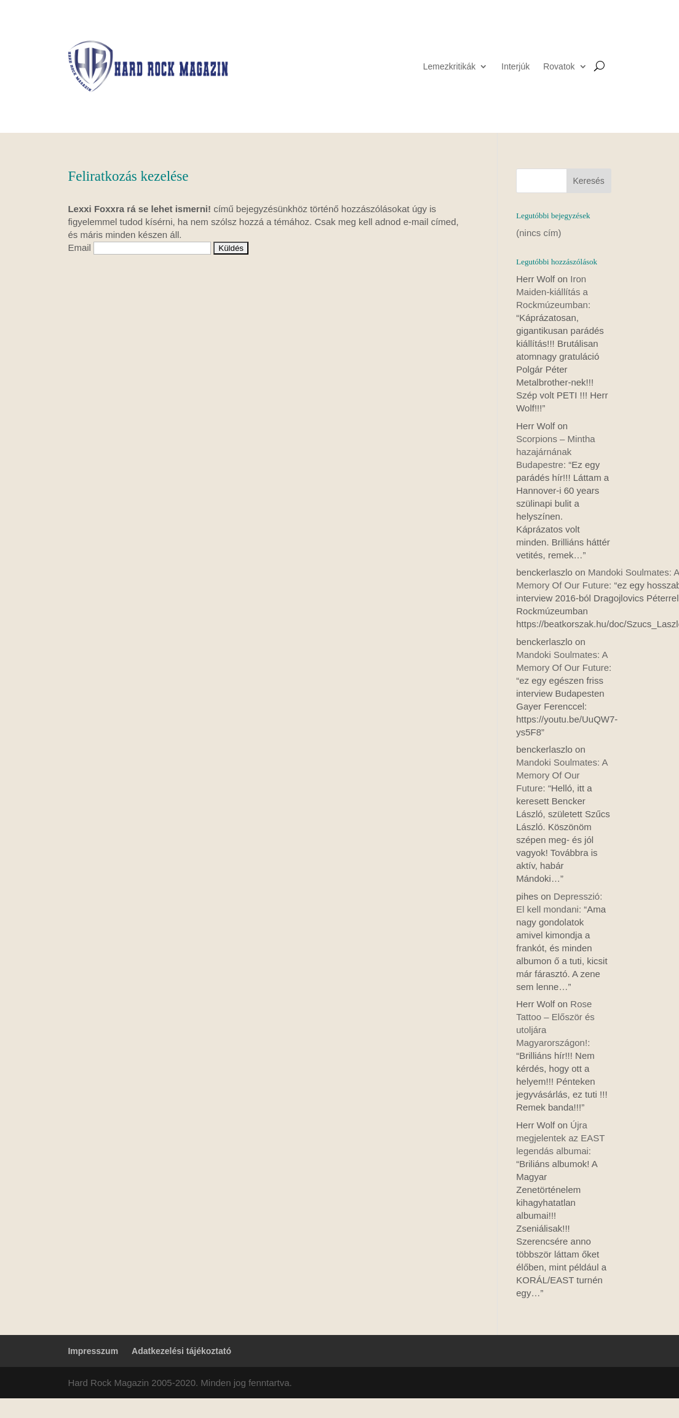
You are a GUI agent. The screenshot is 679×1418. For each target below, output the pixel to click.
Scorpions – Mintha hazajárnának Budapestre (555, 452)
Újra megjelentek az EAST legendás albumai (560, 1138)
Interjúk (515, 66)
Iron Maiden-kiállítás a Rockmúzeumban (552, 292)
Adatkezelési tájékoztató (181, 1351)
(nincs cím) (538, 233)
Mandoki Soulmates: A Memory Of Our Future (561, 775)
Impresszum (93, 1351)
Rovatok (558, 66)
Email (79, 247)
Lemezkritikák (449, 66)
